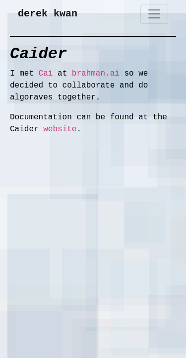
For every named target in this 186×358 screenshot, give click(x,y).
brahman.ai (96, 73)
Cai (46, 73)
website (59, 129)
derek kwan (47, 13)
